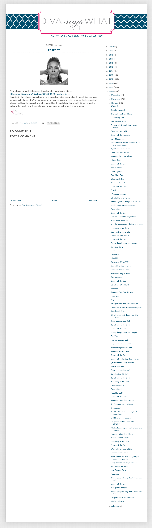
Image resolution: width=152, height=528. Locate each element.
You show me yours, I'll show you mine (126, 224)
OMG (113, 190)
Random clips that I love (121, 156)
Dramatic (115, 255)
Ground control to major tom (123, 217)
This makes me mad (119, 467)
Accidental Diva (118, 311)
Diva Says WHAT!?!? (120, 153)
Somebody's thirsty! (119, 374)
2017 (111, 59)
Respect (54, 50)
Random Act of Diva (120, 270)
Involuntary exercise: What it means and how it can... (126, 144)
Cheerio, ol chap (118, 179)
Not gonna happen (119, 488)
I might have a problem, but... (123, 498)
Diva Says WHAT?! (119, 131)
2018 (111, 55)
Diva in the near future (120, 198)
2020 (111, 47)
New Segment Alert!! (120, 438)
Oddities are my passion (121, 418)
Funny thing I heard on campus (124, 243)
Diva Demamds (117, 385)
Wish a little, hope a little (121, 449)
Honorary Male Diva (120, 228)
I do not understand (119, 340)
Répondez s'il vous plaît (121, 344)
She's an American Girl (120, 321)
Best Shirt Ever (117, 175)
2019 (111, 51)
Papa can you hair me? (120, 370)
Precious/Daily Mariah (120, 274)
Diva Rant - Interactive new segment (126, 308)
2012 (111, 79)
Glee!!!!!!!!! (114, 258)
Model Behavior (117, 501)
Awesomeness (116, 277)
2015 (111, 67)
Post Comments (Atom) (32, 205)
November (116, 99)
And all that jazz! (118, 122)
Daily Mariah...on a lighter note (124, 463)
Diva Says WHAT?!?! (120, 236)
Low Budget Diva (118, 470)
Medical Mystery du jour (121, 348)
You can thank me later (121, 232)
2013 (111, 75)
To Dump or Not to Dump (122, 404)
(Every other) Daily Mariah (122, 363)
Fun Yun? (115, 336)
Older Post (92, 201)
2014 (111, 71)
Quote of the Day (118, 164)
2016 (111, 63)
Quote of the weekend (120, 135)
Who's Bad (115, 106)
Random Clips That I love (122, 434)
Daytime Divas (117, 247)
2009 (111, 91)
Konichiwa (115, 474)
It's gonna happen (118, 194)
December (115, 95)
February (115, 506)
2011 (111, 83)
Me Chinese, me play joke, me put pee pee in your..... (125, 458)
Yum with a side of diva (121, 266)
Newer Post (16, 201)
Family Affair (116, 168)
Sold (113, 251)
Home (54, 201)
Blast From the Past (119, 221)
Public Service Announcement (123, 205)
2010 (111, 87)
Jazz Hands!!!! (117, 393)
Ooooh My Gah (117, 118)
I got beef (115, 296)
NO (112, 300)
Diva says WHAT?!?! (120, 262)
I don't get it (116, 172)
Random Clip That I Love (122, 292)
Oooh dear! (115, 408)
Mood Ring (115, 160)
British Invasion (117, 367)
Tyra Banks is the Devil (120, 149)
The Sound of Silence (120, 183)
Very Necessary (117, 139)
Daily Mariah (116, 209)
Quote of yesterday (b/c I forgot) (125, 359)
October (115, 103)
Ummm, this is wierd (119, 453)
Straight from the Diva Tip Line (124, 304)
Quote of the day (118, 281)
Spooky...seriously (118, 110)
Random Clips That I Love (122, 401)
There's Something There (121, 114)
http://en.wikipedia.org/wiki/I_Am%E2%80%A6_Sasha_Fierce (40, 94)
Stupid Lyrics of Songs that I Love (126, 202)
